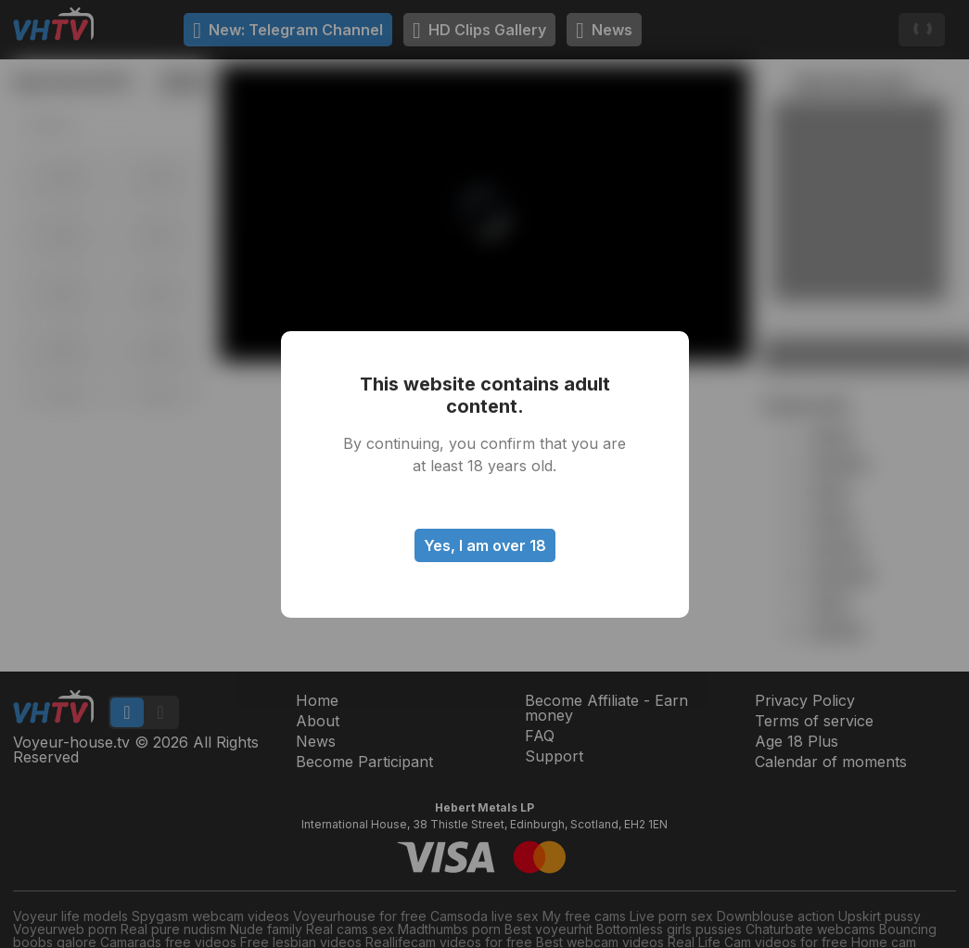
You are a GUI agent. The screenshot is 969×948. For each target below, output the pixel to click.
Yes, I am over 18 (485, 545)
